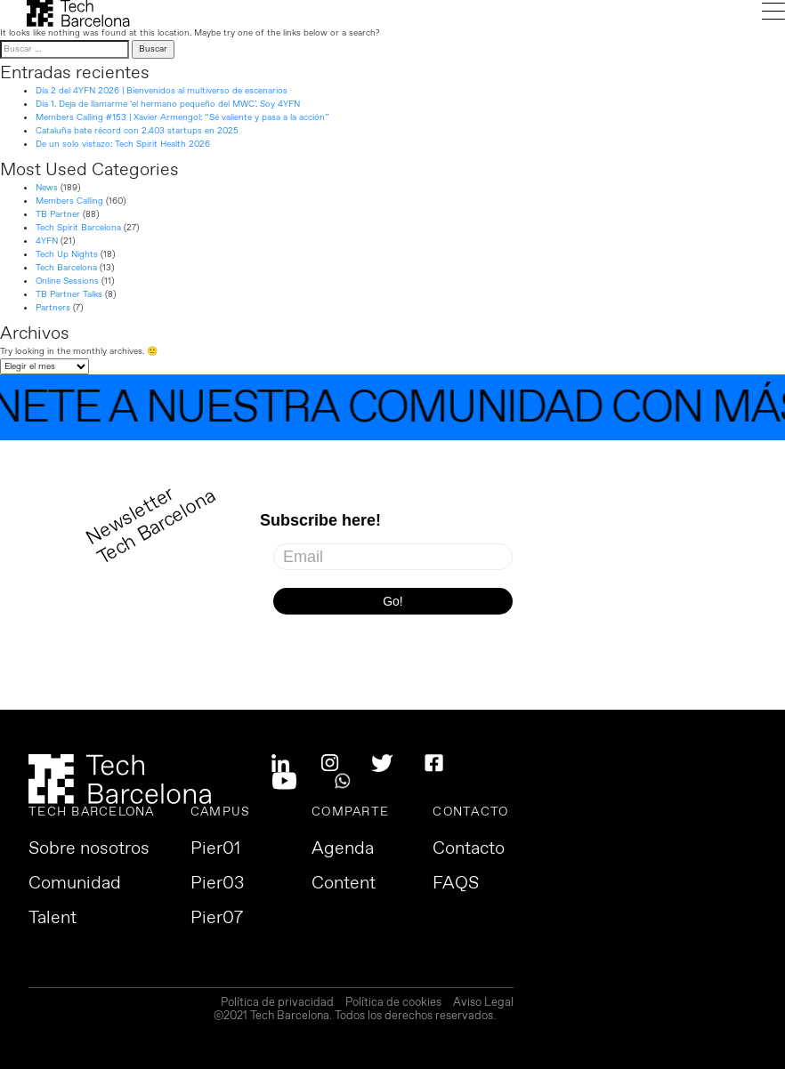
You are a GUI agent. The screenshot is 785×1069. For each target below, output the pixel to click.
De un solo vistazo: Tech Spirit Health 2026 (123, 144)
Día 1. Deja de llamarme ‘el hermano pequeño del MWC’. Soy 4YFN (168, 104)
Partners (53, 307)
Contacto (469, 849)
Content (344, 884)
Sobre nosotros (89, 849)
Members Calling (69, 201)
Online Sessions (67, 281)
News (47, 187)
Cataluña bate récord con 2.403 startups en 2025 (137, 131)
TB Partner (58, 214)
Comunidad (74, 884)
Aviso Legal (483, 1003)
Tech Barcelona (66, 267)
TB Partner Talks (69, 294)
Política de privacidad (277, 1003)
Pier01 (215, 849)
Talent (52, 918)
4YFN (47, 241)
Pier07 (216, 918)
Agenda (343, 849)
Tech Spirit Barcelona (78, 227)
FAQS (456, 884)
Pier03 (217, 884)
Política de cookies (393, 1003)
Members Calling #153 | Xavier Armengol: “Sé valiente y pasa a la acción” (182, 117)
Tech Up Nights (67, 254)
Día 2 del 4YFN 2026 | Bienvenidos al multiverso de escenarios (161, 90)
